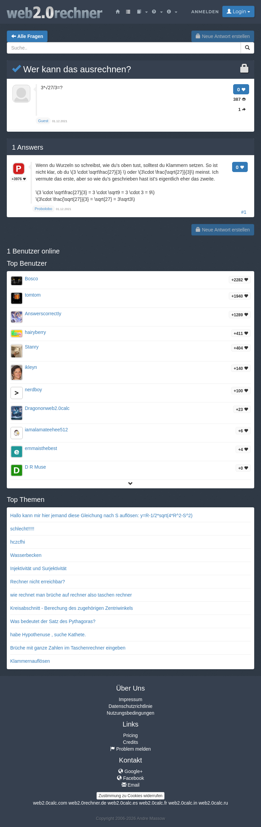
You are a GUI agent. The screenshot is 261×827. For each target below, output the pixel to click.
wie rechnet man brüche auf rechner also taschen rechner (71, 595)
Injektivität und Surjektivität (38, 568)
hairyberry (35, 332)
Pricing (130, 735)
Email (131, 785)
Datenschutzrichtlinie (130, 706)
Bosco (31, 278)
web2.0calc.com (50, 803)
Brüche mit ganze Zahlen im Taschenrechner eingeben (67, 648)
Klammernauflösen (30, 661)
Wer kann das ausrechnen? (71, 69)
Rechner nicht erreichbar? (37, 581)
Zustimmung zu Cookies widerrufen (130, 795)
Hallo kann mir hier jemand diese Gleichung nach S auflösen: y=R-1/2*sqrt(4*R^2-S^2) (101, 515)
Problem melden (130, 749)
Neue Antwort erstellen (223, 36)
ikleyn (31, 367)
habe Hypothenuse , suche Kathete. (48, 634)
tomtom (33, 295)
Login (238, 11)
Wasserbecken (25, 555)
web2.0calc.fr (153, 803)
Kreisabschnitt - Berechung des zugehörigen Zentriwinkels (71, 608)
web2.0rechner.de (87, 803)
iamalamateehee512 (46, 429)
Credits (130, 742)
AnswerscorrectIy (43, 313)
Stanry (31, 347)
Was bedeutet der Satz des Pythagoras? (52, 621)
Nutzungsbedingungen (130, 713)
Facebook (130, 778)
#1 (243, 212)
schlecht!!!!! (22, 528)
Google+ (130, 771)
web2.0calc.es (123, 803)
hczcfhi (17, 542)
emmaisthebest (41, 448)
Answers (27, 147)
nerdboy (33, 389)
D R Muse (35, 467)
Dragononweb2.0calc (47, 408)
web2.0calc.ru (213, 803)
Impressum (130, 699)
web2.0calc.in (183, 803)
